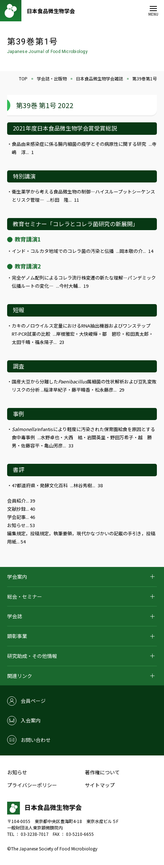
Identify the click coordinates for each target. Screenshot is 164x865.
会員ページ (33, 700)
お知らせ (17, 772)
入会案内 (31, 720)
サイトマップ (100, 785)
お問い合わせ (36, 739)
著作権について (102, 772)
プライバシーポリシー (32, 785)
